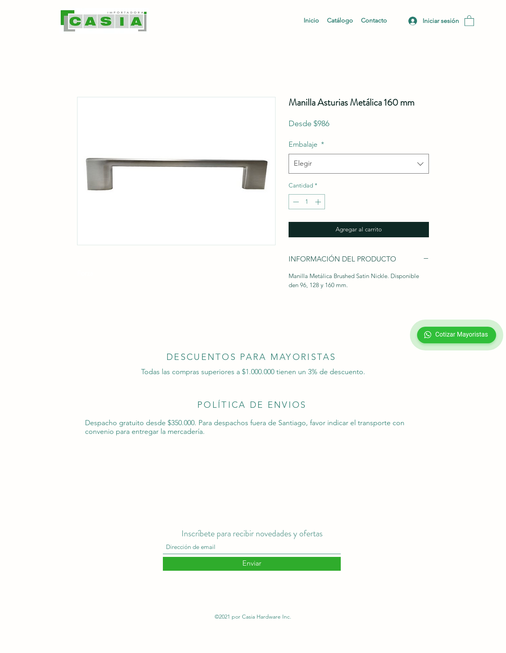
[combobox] (359, 164)
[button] (469, 20)
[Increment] (318, 202)
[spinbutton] (306, 202)
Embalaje (306, 144)
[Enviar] (252, 564)
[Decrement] (295, 202)
